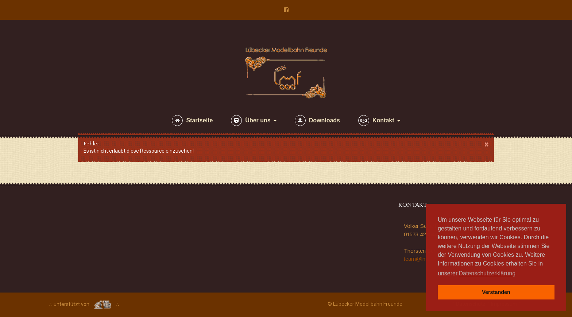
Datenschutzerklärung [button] (487, 273)
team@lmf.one (422, 259)
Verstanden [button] (496, 292)
